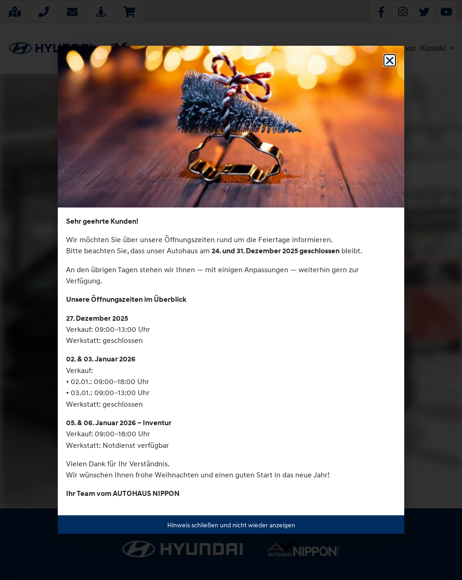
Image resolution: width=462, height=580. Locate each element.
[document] (231, 290)
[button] (389, 60)
